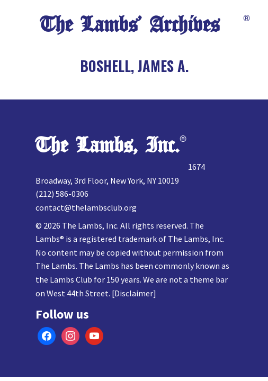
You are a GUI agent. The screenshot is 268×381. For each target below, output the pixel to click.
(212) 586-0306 (61, 193)
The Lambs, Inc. (107, 145)
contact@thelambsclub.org (86, 207)
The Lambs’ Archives (129, 25)
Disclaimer (133, 293)
